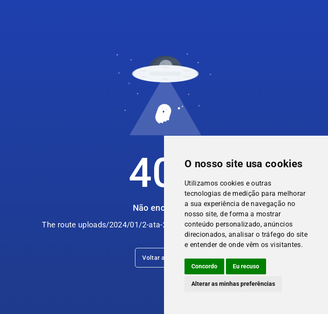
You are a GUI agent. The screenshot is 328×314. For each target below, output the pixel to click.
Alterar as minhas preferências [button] (233, 283)
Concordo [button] (204, 266)
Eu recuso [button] (246, 266)
